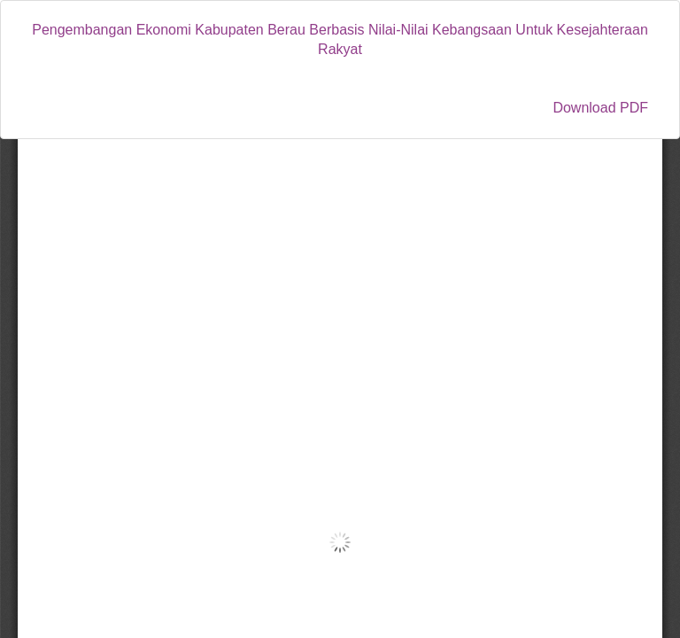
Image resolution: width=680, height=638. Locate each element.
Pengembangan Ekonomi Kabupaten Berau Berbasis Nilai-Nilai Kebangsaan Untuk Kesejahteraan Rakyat (340, 40)
